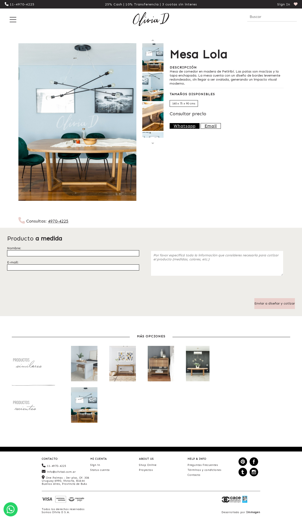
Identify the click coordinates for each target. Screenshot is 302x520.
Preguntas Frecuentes (203, 465)
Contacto (194, 475)
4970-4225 (58, 221)
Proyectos (146, 470)
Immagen (253, 512)
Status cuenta (100, 470)
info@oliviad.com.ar (59, 471)
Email (211, 126)
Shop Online (148, 465)
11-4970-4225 (19, 4)
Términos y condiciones (204, 470)
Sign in (95, 465)
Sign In (283, 4)
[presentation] (187, 289)
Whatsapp (185, 126)
